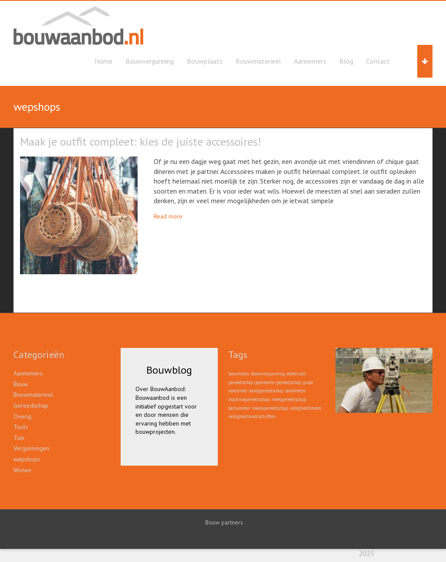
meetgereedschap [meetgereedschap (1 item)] (288, 399)
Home (103, 61)
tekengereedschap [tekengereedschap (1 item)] (270, 408)
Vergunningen (31, 448)
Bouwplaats (205, 61)
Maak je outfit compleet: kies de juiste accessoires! (140, 141)
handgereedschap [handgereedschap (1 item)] (266, 391)
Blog (346, 61)
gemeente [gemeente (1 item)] (264, 382)
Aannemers (310, 61)
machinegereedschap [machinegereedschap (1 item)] (249, 399)
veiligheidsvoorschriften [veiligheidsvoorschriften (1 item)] (252, 416)
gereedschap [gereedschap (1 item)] (288, 382)
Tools (21, 427)
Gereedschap (31, 405)
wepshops (27, 459)
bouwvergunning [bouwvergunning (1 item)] (268, 374)
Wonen (22, 470)
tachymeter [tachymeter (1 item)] (239, 408)
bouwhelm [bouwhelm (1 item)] (238, 374)
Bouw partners (224, 522)
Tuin (19, 438)
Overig (22, 416)
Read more (168, 216)
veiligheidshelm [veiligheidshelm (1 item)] (305, 408)
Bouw (21, 384)
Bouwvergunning (149, 61)
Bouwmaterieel (258, 61)
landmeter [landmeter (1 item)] (295, 391)
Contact (378, 61)
